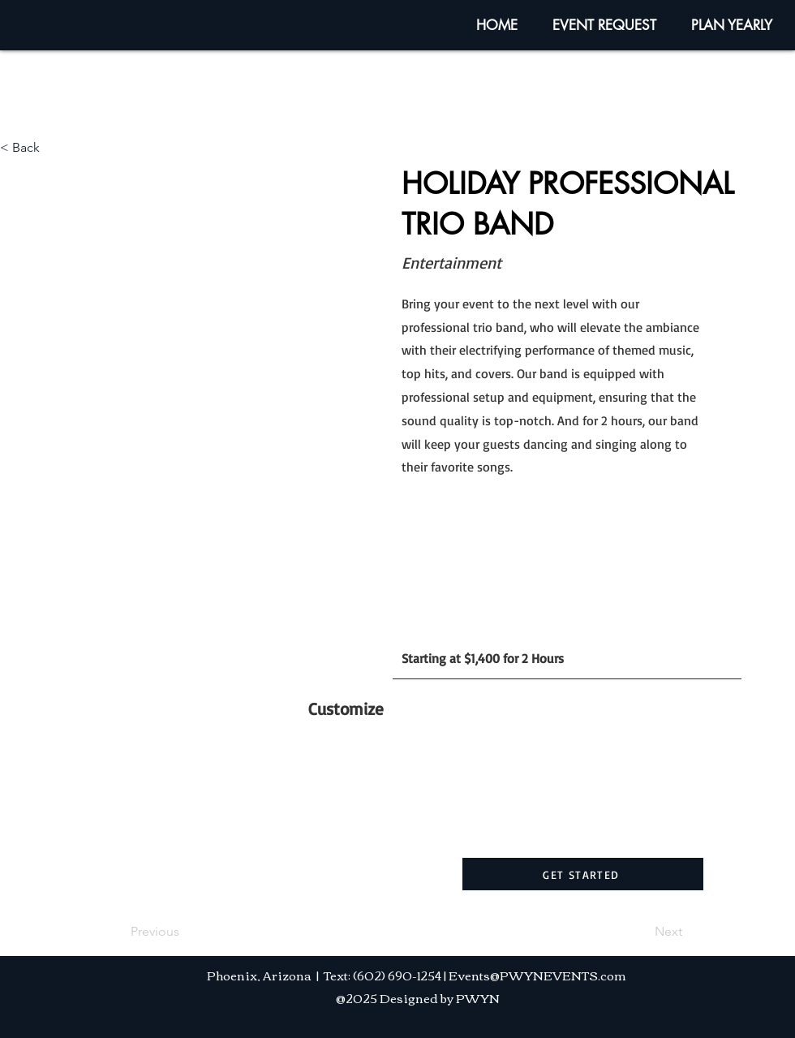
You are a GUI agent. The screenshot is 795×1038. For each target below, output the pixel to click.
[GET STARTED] (582, 874)
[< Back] (53, 147)
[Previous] (184, 931)
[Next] (641, 931)
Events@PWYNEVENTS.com (537, 974)
